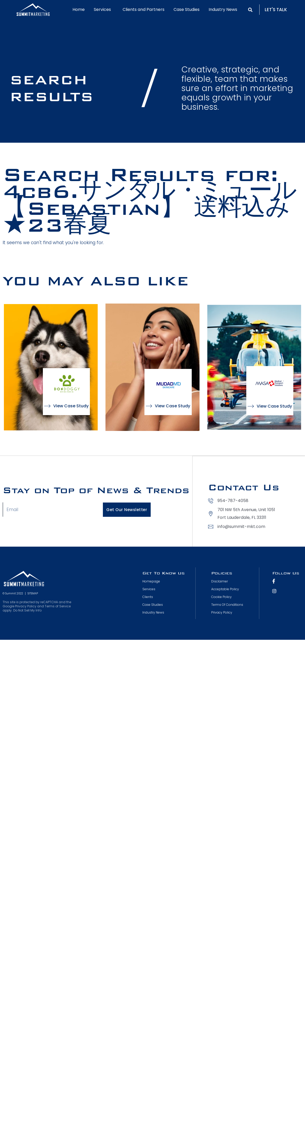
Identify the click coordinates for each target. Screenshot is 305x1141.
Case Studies (187, 9)
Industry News (223, 9)
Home (78, 9)
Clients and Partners (143, 9)
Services (104, 9)
